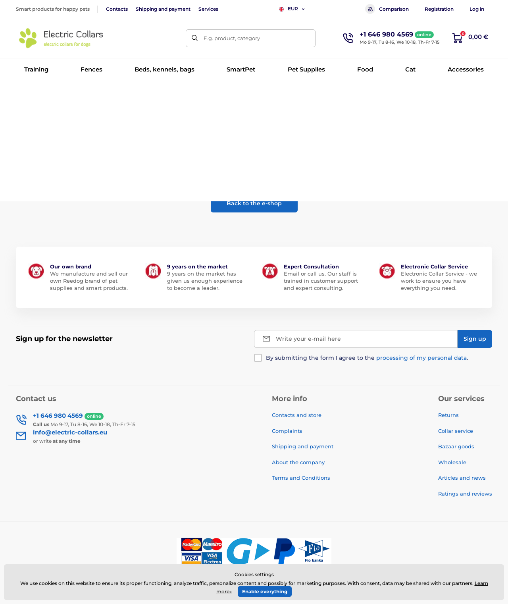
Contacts (117, 9)
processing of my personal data (421, 357)
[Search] (195, 38)
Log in (477, 9)
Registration (439, 9)
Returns (448, 415)
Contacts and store (296, 415)
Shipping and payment (163, 9)
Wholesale (452, 462)
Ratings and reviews (465, 493)
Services (208, 9)
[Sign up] (475, 339)
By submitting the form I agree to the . (367, 357)
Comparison (387, 9)
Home (23, 93)
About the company (298, 462)
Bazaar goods (456, 446)
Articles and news (462, 478)
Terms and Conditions (301, 478)
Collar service (455, 431)
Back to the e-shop (254, 203)
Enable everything (264, 591)
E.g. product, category (232, 38)
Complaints (287, 431)
